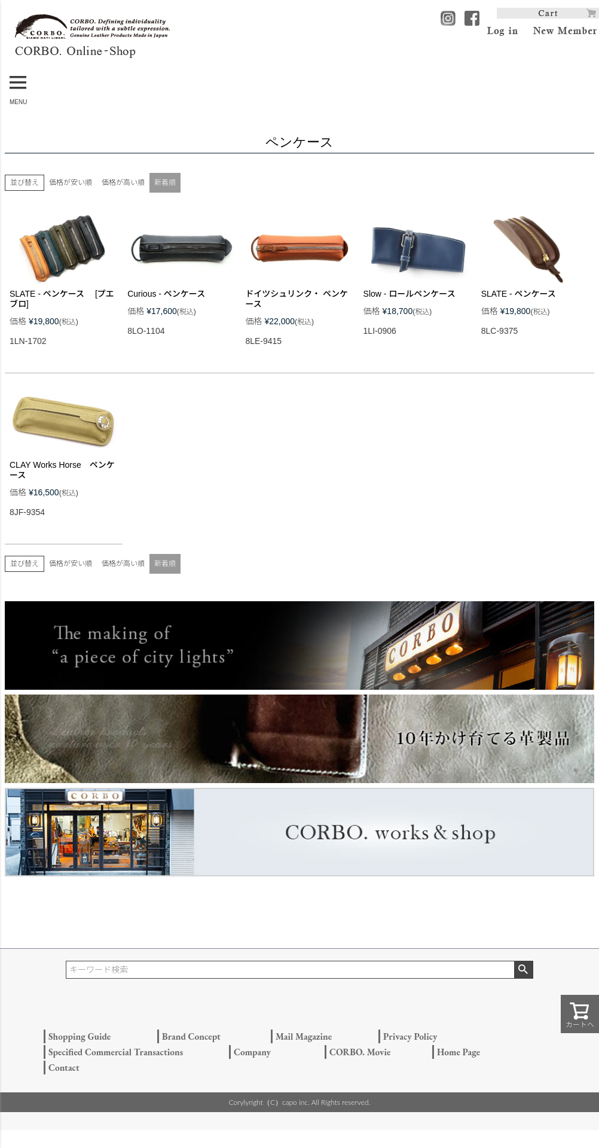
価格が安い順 (70, 182)
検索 (523, 969)
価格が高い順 (123, 182)
